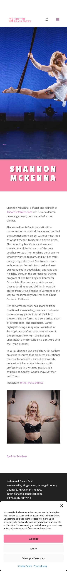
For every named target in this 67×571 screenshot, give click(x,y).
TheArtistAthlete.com (19, 212)
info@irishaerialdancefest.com (24, 493)
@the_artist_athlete (31, 382)
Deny (33, 548)
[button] (61, 505)
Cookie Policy (25, 566)
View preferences (33, 558)
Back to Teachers (17, 456)
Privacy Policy (40, 566)
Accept (33, 538)
